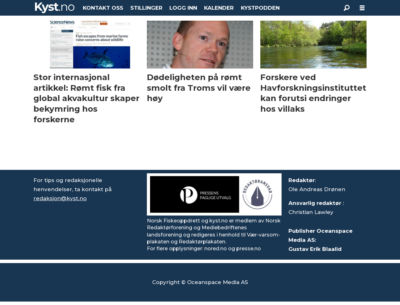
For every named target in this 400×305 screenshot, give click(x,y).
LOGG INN (183, 8)
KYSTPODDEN (260, 8)
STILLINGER (146, 8)
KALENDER (219, 8)
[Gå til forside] (54, 8)
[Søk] (346, 8)
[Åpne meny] (362, 8)
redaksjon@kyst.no (60, 198)
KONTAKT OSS (103, 8)
